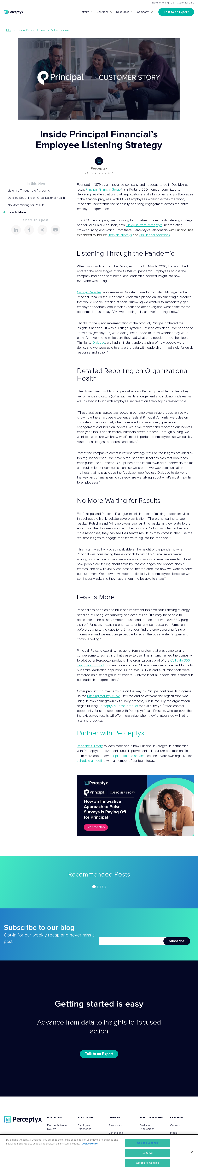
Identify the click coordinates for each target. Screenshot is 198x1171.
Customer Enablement (146, 1127)
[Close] (192, 1152)
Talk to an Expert (176, 12)
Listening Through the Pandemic (29, 190)
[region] (99, 886)
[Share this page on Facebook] (29, 230)
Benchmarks (116, 1133)
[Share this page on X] (42, 230)
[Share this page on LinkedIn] (16, 230)
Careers (175, 1125)
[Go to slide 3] (104, 886)
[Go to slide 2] (99, 886)
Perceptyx (99, 168)
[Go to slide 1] (94, 886)
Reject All (147, 1153)
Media (174, 1133)
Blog (9, 30)
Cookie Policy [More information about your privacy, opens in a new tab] (89, 1144)
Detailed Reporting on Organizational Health (36, 197)
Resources (122, 12)
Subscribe (177, 941)
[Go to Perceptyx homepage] (13, 12)
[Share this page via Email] (55, 230)
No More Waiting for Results (26, 205)
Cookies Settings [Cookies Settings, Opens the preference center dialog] (147, 1143)
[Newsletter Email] (131, 941)
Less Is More (17, 212)
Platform (84, 12)
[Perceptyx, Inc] (23, 1120)
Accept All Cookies (147, 1163)
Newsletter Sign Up (163, 3)
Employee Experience (84, 1127)
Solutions (102, 12)
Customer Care (185, 3)
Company (143, 12)
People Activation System (57, 1127)
